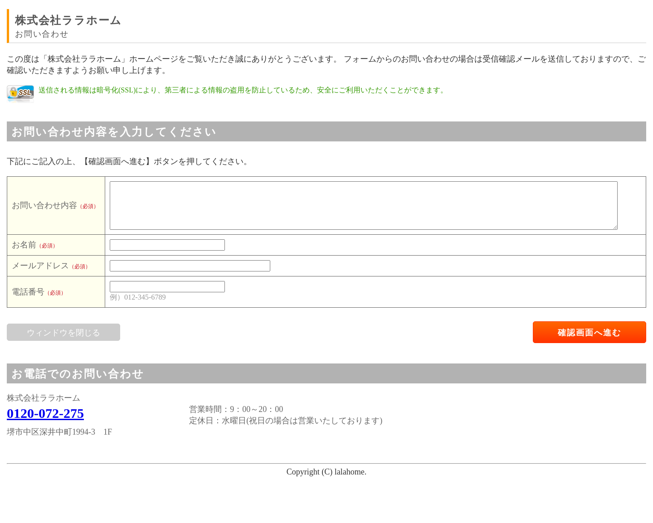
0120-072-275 (45, 413)
